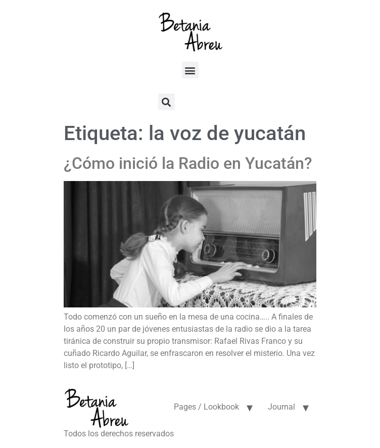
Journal (281, 407)
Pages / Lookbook (206, 407)
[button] (190, 70)
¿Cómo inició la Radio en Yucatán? (188, 163)
